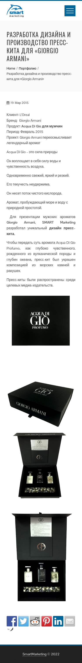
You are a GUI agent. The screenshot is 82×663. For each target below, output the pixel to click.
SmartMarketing (35, 654)
